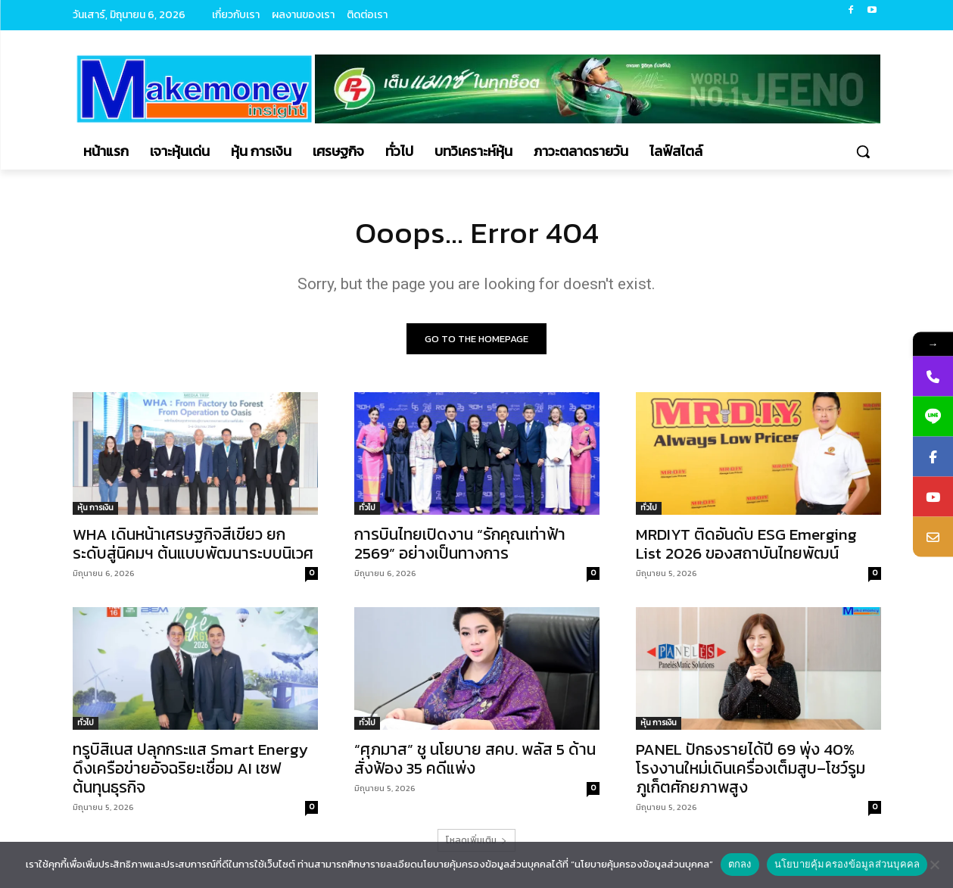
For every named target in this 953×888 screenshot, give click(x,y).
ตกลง (740, 864)
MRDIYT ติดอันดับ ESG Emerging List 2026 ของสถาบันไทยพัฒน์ (746, 543)
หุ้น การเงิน (95, 507)
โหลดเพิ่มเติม (476, 840)
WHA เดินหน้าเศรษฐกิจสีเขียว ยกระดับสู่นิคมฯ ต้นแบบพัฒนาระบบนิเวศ (193, 543)
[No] (934, 864)
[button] (863, 151)
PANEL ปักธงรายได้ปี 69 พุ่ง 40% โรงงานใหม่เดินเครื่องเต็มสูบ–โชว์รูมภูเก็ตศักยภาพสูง (750, 768)
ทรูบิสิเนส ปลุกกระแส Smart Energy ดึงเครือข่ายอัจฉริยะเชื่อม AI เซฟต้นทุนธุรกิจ (190, 768)
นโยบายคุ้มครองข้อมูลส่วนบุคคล (847, 864)
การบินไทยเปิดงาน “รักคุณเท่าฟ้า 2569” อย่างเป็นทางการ (459, 543)
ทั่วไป (367, 507)
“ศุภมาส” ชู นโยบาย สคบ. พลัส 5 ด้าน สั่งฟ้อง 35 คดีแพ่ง (475, 758)
